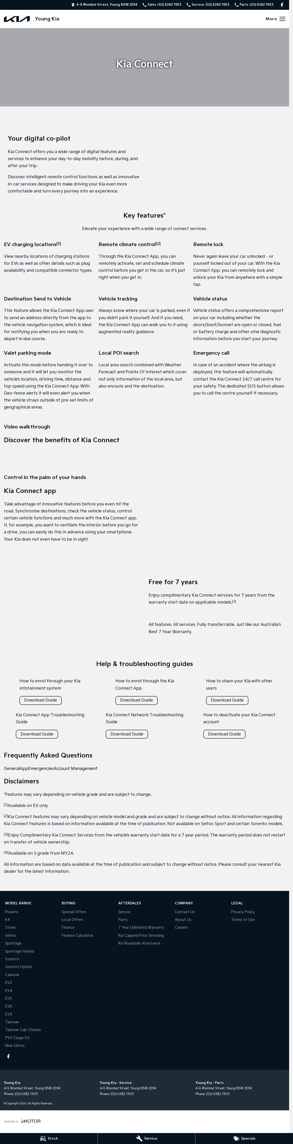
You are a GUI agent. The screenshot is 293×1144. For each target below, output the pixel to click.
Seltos (10, 935)
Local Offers (72, 920)
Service (124, 912)
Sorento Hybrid (18, 967)
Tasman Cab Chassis (23, 1030)
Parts (123, 920)
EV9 (8, 1014)
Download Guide (40, 700)
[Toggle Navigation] (275, 19)
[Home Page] (17, 19)
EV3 (8, 983)
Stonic (10, 927)
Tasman (12, 1022)
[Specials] (244, 1138)
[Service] (146, 1138)
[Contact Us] (104, 5)
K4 (7, 920)
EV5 (8, 998)
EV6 (8, 1006)
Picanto (11, 912)
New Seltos (15, 1045)
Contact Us (185, 912)
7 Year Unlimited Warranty (141, 927)
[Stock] (48, 1138)
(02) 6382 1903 (26, 1094)
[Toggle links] (22, 1121)
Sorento (12, 959)
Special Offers (74, 912)
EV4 (8, 991)
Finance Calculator (77, 935)
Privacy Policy (243, 912)
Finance (68, 927)
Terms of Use (243, 920)
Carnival (12, 975)
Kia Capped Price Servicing (141, 935)
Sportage (13, 943)
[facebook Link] (282, 5)
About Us (183, 920)
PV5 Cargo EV (17, 1038)
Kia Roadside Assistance (139, 943)
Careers (181, 927)
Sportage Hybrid (19, 951)
